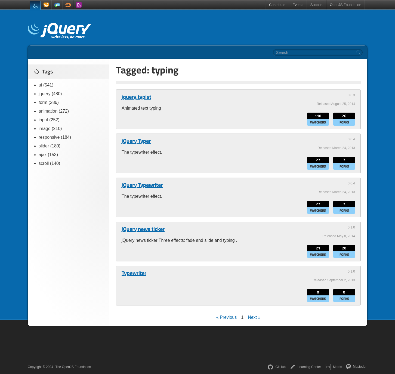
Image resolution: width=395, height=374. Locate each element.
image (45, 128)
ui (40, 85)
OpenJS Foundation (345, 5)
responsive (49, 137)
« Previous (226, 317)
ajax (43, 154)
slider (44, 146)
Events (297, 5)
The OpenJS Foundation (73, 367)
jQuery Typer (136, 141)
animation (48, 111)
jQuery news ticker (143, 229)
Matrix (333, 367)
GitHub (276, 367)
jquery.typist (136, 97)
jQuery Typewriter (142, 185)
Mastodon (356, 366)
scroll (44, 163)
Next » (254, 317)
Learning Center (305, 367)
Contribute (277, 5)
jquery (45, 93)
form (43, 102)
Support (316, 5)
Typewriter (134, 273)
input (43, 120)
